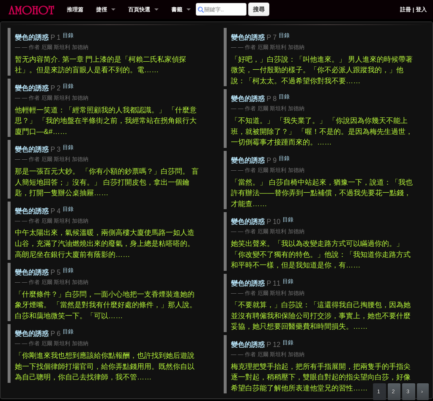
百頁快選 (139, 9)
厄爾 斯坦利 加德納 (64, 47)
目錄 (68, 35)
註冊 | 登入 (413, 9)
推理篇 (75, 9)
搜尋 (259, 9)
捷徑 (101, 9)
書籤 (176, 9)
